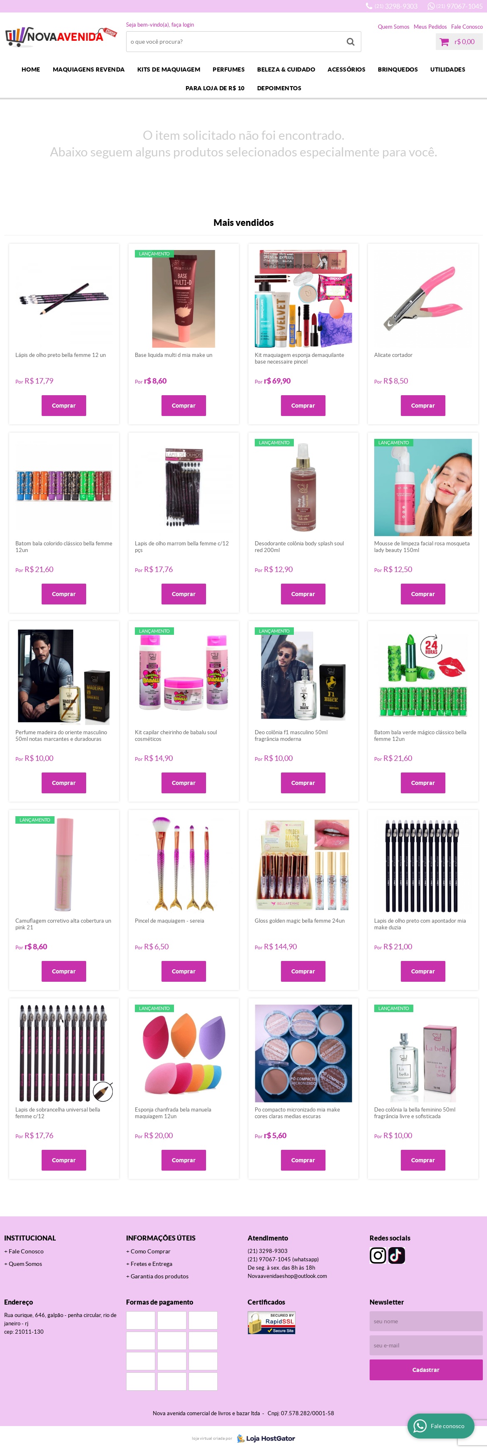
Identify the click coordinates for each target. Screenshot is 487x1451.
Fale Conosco (467, 27)
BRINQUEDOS (398, 69)
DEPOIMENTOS (279, 88)
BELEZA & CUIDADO (286, 69)
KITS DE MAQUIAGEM (169, 69)
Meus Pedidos (430, 27)
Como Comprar (151, 1251)
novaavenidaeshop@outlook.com (287, 1276)
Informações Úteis (161, 1238)
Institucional (30, 1238)
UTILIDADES (447, 69)
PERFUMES (229, 69)
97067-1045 (459, 6)
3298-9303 (396, 6)
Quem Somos (394, 27)
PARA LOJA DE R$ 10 (215, 88)
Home (31, 69)
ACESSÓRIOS (346, 69)
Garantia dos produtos (160, 1276)
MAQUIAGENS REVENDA (89, 69)
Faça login (182, 25)
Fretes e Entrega (151, 1263)
